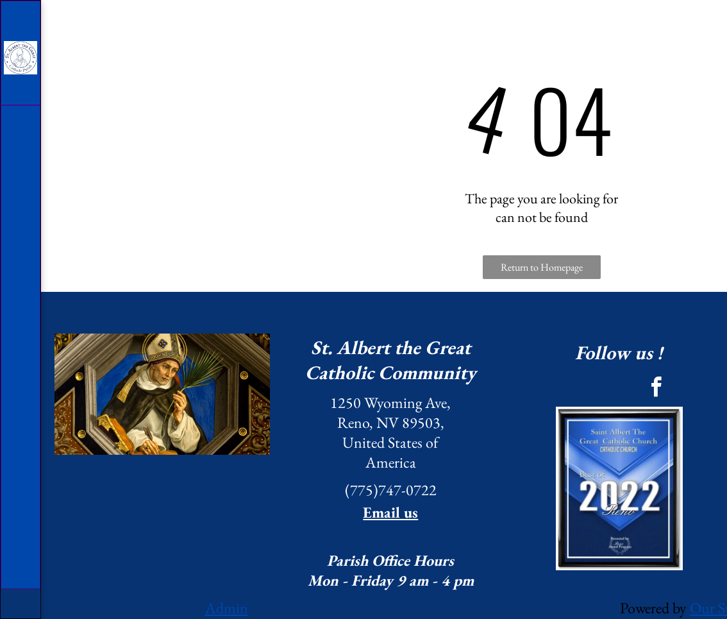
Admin (226, 608)
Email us (390, 512)
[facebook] (655, 389)
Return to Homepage (542, 267)
